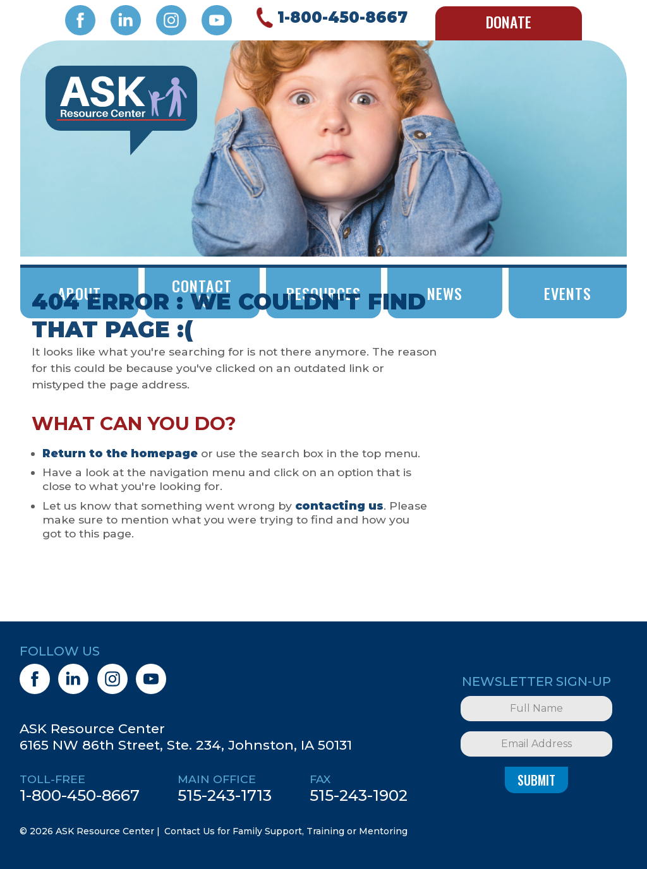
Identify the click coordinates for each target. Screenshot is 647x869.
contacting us (339, 505)
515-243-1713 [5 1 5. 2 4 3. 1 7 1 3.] (225, 795)
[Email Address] (537, 744)
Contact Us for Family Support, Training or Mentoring (286, 831)
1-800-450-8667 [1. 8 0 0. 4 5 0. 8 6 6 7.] (80, 795)
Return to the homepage (120, 453)
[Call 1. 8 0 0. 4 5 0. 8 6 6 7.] (330, 17)
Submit (536, 779)
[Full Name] (537, 708)
